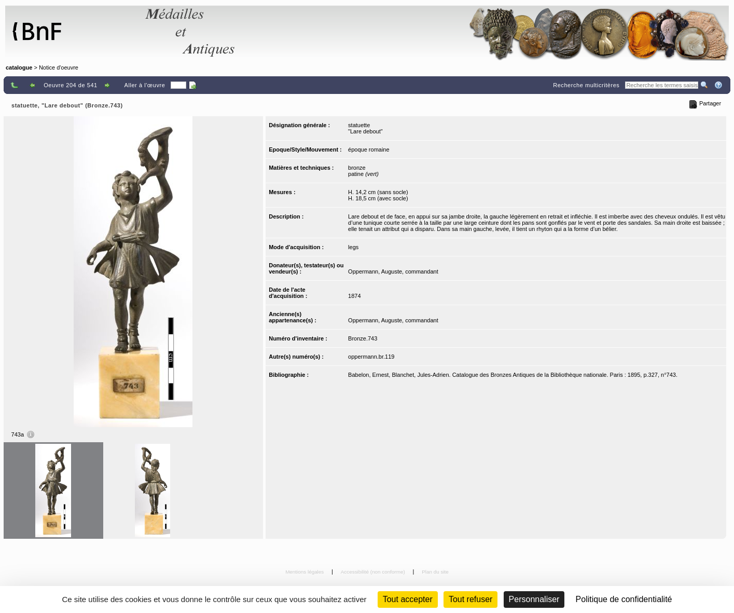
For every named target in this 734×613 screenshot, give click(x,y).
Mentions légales (305, 572)
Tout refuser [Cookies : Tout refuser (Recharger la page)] (470, 599)
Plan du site (435, 572)
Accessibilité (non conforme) (374, 572)
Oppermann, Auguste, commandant (393, 271)
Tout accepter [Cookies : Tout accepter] (408, 599)
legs (353, 247)
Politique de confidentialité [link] (624, 599)
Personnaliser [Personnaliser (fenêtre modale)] (534, 599)
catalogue (19, 67)
